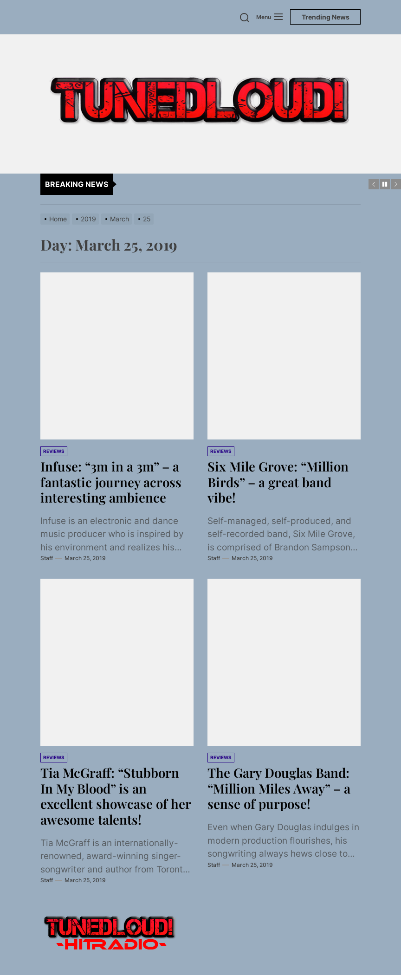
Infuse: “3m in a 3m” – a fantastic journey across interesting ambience (111, 482)
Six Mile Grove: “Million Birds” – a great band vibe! (278, 482)
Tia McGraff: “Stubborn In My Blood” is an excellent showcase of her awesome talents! (116, 796)
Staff (46, 558)
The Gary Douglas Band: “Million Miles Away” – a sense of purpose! (279, 788)
